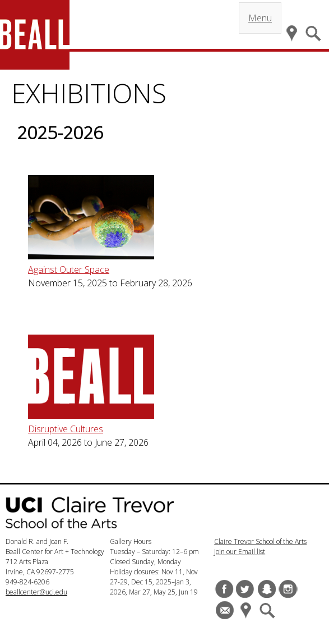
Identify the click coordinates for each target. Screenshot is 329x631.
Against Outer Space (68, 269)
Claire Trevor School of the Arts (260, 541)
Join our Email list (239, 551)
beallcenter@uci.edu (36, 592)
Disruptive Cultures (65, 429)
